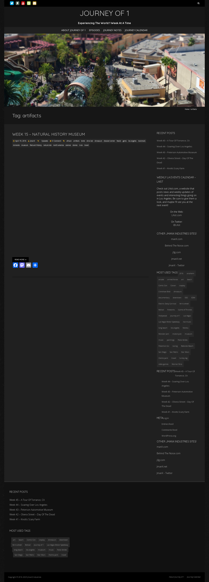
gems (125, 141)
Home (187, 109)
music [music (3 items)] (161, 340)
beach (21, 540)
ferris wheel (17, 545)
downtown (63, 540)
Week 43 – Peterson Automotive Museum (177, 152)
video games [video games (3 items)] (163, 364)
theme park (53, 555)
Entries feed (167, 423)
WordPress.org (169, 435)
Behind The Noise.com (177, 245)
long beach (18, 549)
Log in (166, 418)
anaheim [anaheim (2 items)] (190, 273)
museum (24, 145)
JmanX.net (176, 258)
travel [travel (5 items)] (173, 358)
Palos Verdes (62, 549)
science (68, 145)
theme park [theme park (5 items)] (163, 358)
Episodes (94, 30)
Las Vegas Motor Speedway (57, 545)
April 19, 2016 (20, 141)
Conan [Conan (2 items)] (173, 285)
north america (58, 145)
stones (75, 145)
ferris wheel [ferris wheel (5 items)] (184, 303)
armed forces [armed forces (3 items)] (172, 279)
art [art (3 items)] (182, 279)
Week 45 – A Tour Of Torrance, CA (173, 140)
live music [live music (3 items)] (187, 322)
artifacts (76, 141)
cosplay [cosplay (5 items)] (182, 285)
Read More (20, 259)
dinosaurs (98, 141)
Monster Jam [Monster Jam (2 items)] (164, 334)
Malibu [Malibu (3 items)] (185, 328)
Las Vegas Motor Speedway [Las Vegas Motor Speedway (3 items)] (169, 322)
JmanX (32, 141)
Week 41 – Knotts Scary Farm (170, 168)
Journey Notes (112, 30)
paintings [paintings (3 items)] (170, 340)
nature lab (47, 145)
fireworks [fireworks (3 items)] (171, 309)
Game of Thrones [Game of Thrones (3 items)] (185, 309)
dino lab (90, 141)
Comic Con (31, 540)
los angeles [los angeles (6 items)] (175, 328)
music (51, 549)
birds (83, 141)
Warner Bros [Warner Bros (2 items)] (177, 364)
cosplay (42, 540)
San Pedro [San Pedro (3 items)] (174, 352)
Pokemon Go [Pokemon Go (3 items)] (164, 346)
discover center (109, 141)
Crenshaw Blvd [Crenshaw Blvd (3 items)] (164, 291)
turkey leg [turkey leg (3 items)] (183, 358)
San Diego (19, 555)
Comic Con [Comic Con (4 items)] (163, 285)
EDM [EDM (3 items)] (193, 297)
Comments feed (169, 429)
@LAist (176, 225)
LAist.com (177, 215)
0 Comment (56, 141)
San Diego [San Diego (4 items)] (162, 352)
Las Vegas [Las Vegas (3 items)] (187, 315)
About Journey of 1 (73, 30)
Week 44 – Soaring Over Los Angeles (174, 146)
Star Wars (41, 555)
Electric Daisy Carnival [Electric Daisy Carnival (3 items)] (167, 303)
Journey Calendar (136, 30)
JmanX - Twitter (177, 265)
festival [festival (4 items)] (161, 309)
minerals (16, 145)
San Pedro (30, 555)
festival (28, 545)
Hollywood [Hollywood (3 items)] (163, 315)
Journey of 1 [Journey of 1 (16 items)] (175, 315)
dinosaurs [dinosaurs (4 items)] (178, 291)
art (14, 540)
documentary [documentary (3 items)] (164, 297)
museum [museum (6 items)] (188, 334)
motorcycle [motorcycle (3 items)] (176, 334)
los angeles (132, 141)
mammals (141, 141)
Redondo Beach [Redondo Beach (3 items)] (187, 346)
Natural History (36, 145)
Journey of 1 (39, 545)
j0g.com (177, 252)
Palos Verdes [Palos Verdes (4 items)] (182, 340)
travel (86, 145)
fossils (119, 141)
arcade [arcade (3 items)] (161, 279)
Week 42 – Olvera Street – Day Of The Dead (32, 514)
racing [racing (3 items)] (175, 346)
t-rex (81, 145)
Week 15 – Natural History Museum (48, 134)
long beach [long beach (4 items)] (163, 328)
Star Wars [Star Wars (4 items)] (185, 352)
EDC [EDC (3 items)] (186, 297)
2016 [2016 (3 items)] (181, 273)
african (69, 141)
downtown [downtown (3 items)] (177, 297)
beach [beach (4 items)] (189, 279)
